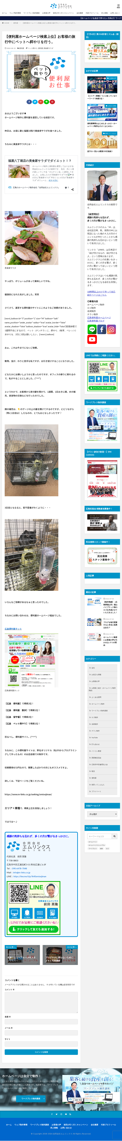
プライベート (97, 803)
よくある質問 (97, 705)
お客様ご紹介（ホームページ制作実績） (101, 696)
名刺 (101, 860)
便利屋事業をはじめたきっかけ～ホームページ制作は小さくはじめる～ (102, 125)
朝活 (94, 782)
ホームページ (93, 853)
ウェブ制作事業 (16, 13)
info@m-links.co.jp (21, 872)
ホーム (5, 13)
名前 (8, 1017)
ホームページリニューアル (97, 856)
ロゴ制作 (95, 726)
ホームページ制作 (99, 712)
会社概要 (90, 13)
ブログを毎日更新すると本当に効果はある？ (110, 630)
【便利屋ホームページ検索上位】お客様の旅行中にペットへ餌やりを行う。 (49, 23)
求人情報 (54, 1128)
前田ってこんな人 (110, 134)
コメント (9, 990)
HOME (6, 23)
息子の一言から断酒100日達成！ (101, 152)
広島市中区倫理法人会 (101, 775)
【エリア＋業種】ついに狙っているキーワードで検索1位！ (102, 97)
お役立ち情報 (112, 106)
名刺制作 (95, 733)
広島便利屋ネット (13, 628)
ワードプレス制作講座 (35, 13)
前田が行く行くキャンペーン (72, 13)
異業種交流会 (97, 768)
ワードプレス (93, 860)
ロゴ (107, 860)
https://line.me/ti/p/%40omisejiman (30, 876)
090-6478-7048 (19, 868)
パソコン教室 (97, 761)
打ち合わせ (96, 754)
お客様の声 (52, 13)
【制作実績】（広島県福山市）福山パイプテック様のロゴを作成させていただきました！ (110, 610)
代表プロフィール (104, 13)
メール (9, 1028)
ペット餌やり (32, 48)
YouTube (95, 747)
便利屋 (15, 23)
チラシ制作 (96, 740)
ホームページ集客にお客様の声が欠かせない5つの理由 (110, 647)
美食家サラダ (48, 48)
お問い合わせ (66, 1128)
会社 (94, 674)
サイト (7, 1039)
